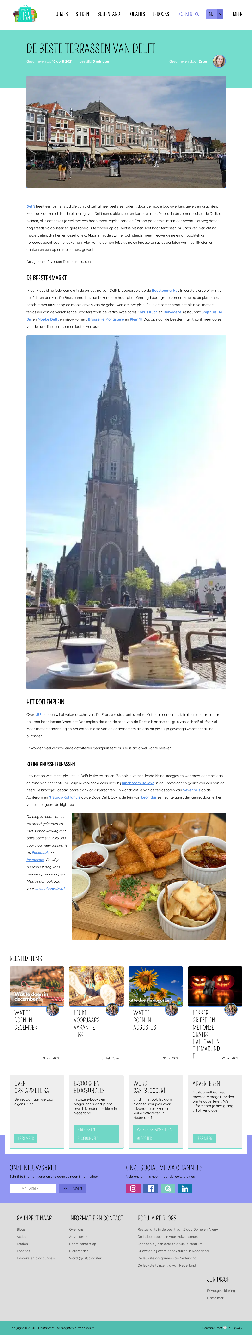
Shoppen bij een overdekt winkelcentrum (170, 1244)
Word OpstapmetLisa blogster (154, 1134)
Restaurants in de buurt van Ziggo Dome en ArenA (178, 1229)
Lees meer (26, 1138)
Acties (21, 1236)
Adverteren (78, 1236)
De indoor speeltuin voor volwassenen (168, 1236)
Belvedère (172, 312)
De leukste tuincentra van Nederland (167, 1265)
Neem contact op (82, 1244)
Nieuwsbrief (78, 1251)
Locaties (136, 14)
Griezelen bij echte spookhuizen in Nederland (173, 1251)
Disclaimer (215, 1298)
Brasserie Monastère (106, 319)
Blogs (21, 1229)
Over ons (76, 1229)
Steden (82, 14)
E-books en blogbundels (36, 1258)
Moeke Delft (48, 319)
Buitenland (108, 14)
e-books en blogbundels (88, 1134)
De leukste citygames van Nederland (167, 1258)
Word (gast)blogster (85, 1258)
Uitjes (61, 14)
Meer (237, 14)
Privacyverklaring (221, 1290)
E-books (161, 14)
